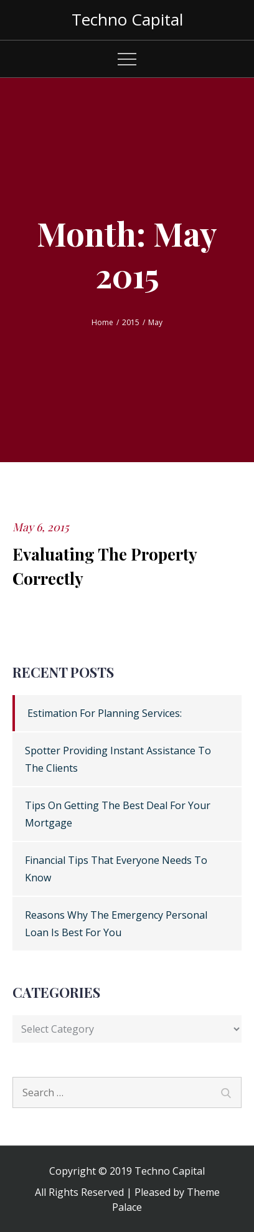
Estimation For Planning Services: (104, 713)
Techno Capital (127, 19)
